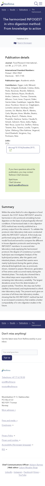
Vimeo (36, 472)
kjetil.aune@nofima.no (18, 185)
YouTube (22, 475)
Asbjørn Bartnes (36, 465)
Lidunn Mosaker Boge (28, 468)
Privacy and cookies (10, 440)
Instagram (18, 472)
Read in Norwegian (23, 43)
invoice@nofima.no (9, 387)
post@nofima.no (8, 382)
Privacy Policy (7, 436)
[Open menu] (35, 4)
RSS (3, 450)
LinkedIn (8, 472)
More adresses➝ (9, 410)
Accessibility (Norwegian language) (16, 445)
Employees (6, 425)
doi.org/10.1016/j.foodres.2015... (21, 149)
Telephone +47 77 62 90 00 (13, 377)
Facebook (28, 472)
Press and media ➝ (9, 421)
